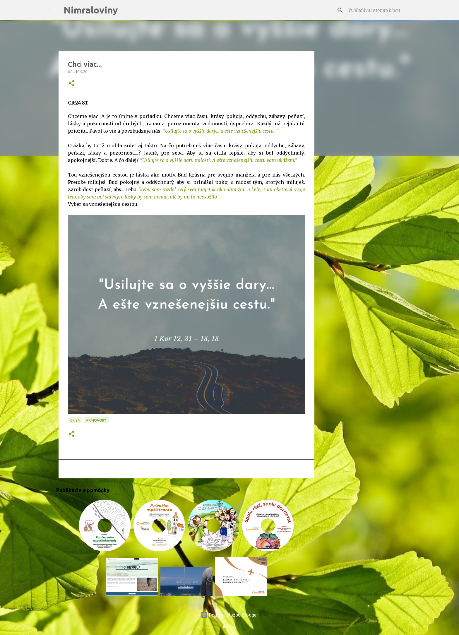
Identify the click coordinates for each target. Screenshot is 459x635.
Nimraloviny (91, 10)
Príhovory (96, 420)
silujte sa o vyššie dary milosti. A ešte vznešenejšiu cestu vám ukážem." (221, 160)
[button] (71, 84)
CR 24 (75, 420)
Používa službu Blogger (229, 614)
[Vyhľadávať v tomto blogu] (376, 10)
